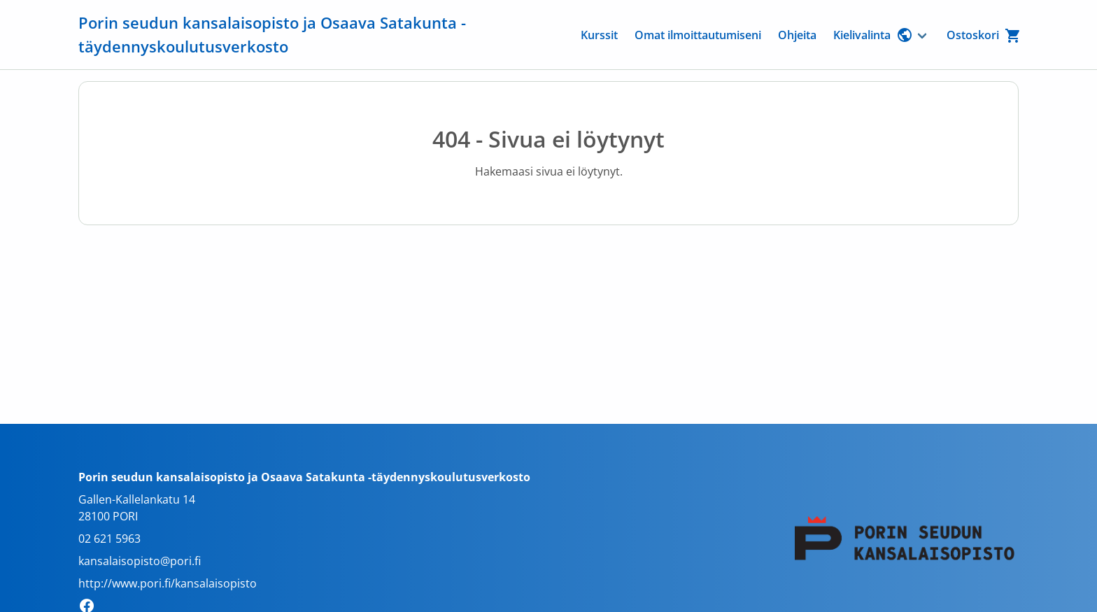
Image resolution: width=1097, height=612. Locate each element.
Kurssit (599, 35)
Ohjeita (797, 35)
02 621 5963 (109, 538)
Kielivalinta (873, 35)
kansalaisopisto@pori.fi (139, 561)
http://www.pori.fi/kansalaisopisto (167, 583)
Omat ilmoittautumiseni (698, 35)
